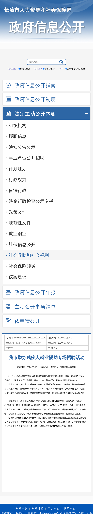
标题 (21, 69)
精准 (45, 69)
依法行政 (18, 190)
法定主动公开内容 (35, 113)
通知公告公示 (22, 147)
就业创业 (18, 233)
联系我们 (69, 508)
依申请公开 (27, 321)
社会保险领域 (22, 266)
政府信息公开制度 (35, 99)
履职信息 (18, 136)
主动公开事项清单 (35, 306)
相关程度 (80, 69)
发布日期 (70, 69)
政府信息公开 (46, 27)
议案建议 (18, 276)
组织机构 (18, 125)
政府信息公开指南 (35, 85)
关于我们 (53, 508)
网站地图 (38, 508)
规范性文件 (20, 222)
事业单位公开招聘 (26, 157)
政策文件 (18, 212)
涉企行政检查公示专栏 (31, 201)
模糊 (52, 69)
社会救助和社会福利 (29, 255)
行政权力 (18, 179)
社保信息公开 (22, 244)
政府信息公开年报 (35, 292)
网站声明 (22, 508)
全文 (27, 69)
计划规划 (18, 168)
